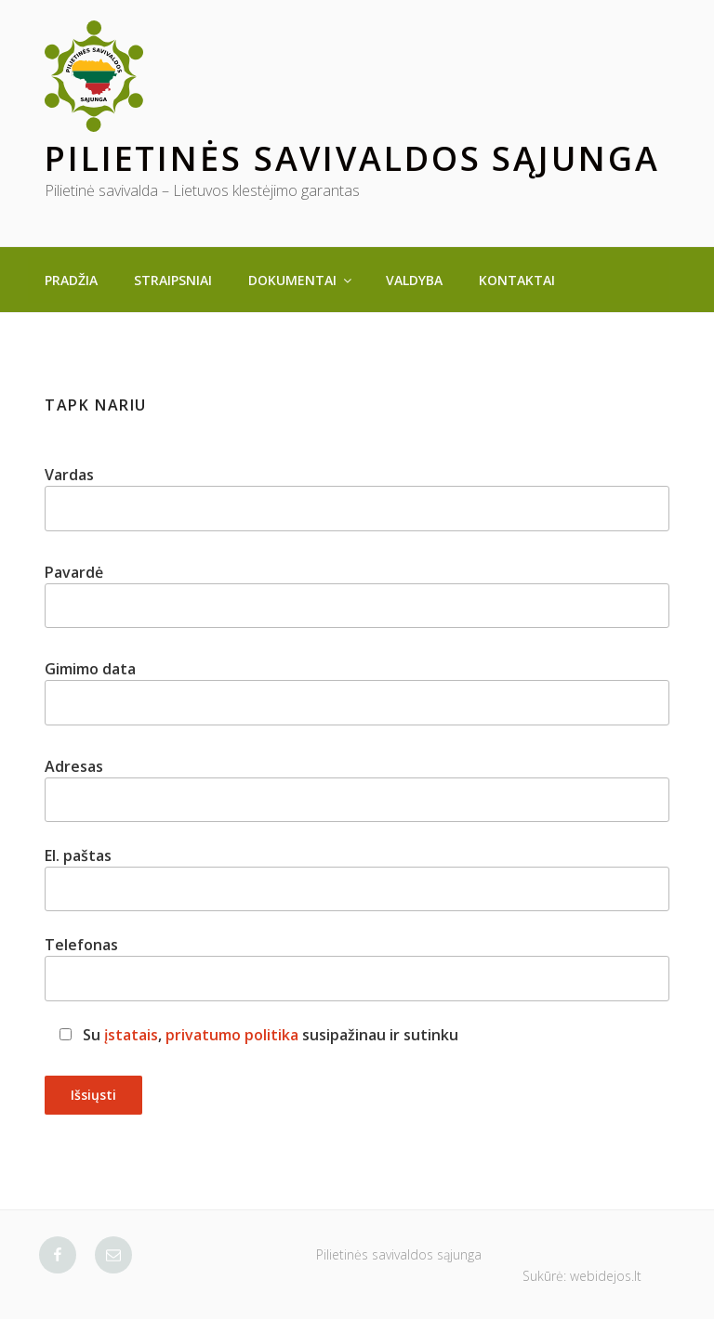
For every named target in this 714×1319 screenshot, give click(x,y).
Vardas (357, 497)
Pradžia (71, 280)
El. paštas (357, 878)
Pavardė (357, 595)
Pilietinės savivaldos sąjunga (352, 158)
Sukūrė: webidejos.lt (581, 1276)
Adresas (357, 789)
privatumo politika (231, 1035)
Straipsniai (173, 280)
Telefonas (357, 967)
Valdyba (414, 280)
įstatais (131, 1035)
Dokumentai (301, 280)
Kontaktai (517, 280)
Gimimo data (357, 692)
